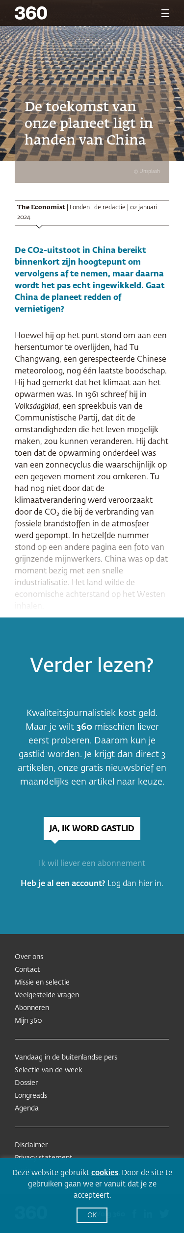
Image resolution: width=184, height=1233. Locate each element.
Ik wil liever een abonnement (92, 864)
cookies (104, 1173)
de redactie (110, 208)
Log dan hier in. (135, 884)
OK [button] (92, 1215)
